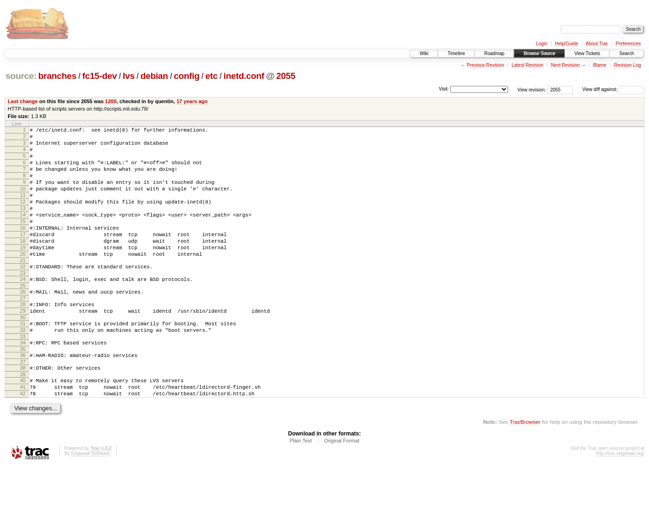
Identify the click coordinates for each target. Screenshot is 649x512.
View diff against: (613, 89)
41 (23, 430)
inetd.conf (243, 76)
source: (21, 76)
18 (23, 264)
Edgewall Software (90, 499)
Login (541, 43)
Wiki (423, 53)
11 (23, 209)
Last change (23, 101)
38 (23, 408)
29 (23, 344)
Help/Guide (566, 43)
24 (23, 308)
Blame (599, 65)
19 (23, 272)
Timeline (456, 53)
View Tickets (587, 53)
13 (23, 225)
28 (23, 336)
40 (23, 422)
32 (23, 366)
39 (23, 416)
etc (211, 76)
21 (23, 288)
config (187, 76)
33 (23, 374)
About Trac (597, 43)
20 (23, 280)
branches (57, 76)
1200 (111, 101)
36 (23, 394)
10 (23, 201)
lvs (128, 76)
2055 (285, 76)
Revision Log (627, 65)
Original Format (341, 487)
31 (23, 358)
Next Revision (565, 65)
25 (23, 316)
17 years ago (192, 101)
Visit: (444, 88)
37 (23, 402)
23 (23, 302)
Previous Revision (485, 65)
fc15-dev (99, 76)
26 (23, 322)
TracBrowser (524, 468)
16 (23, 249)
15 (23, 241)
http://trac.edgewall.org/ (620, 499)
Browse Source (539, 53)
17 (23, 257)
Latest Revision (527, 65)
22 (23, 294)
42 (23, 438)
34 (23, 380)
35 (23, 388)
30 (23, 352)
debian (154, 76)
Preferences (628, 43)
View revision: (531, 89)
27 (23, 330)
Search (626, 53)
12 (23, 217)
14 (23, 233)
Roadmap (494, 53)
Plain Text (301, 487)
